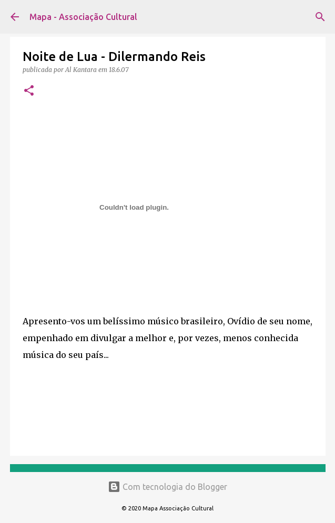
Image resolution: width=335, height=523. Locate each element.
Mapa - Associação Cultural (83, 17)
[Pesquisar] (320, 16)
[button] (29, 91)
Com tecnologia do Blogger (167, 486)
